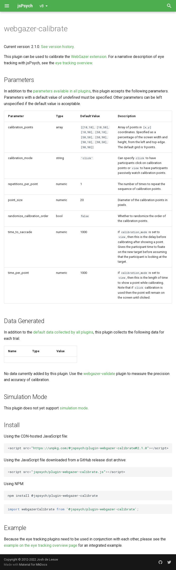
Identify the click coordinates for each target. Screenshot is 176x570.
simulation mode (74, 408)
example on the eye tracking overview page (40, 545)
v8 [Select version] (42, 6)
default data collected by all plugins (63, 332)
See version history (57, 46)
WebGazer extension (88, 56)
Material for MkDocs (33, 564)
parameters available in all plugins (62, 91)
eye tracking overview (73, 63)
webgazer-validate (99, 373)
